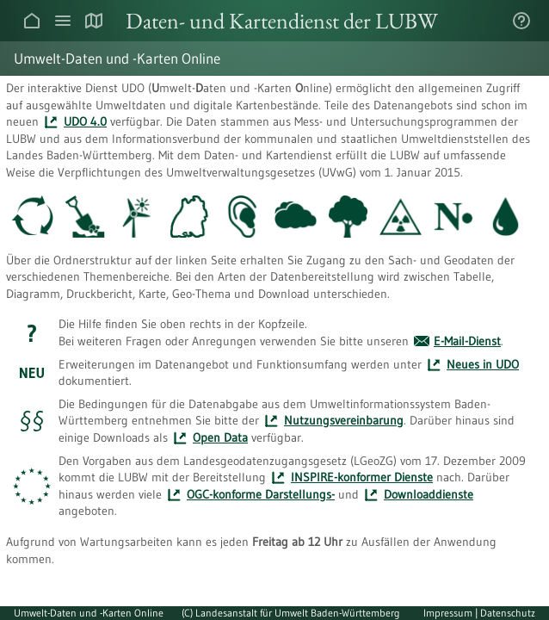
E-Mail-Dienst (467, 341)
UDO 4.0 (85, 121)
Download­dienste (428, 494)
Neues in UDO (483, 364)
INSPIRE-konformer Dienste (362, 477)
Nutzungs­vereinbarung (344, 420)
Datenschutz (507, 612)
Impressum (449, 612)
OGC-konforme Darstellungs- (261, 494)
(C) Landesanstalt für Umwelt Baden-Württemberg (291, 612)
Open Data (220, 437)
